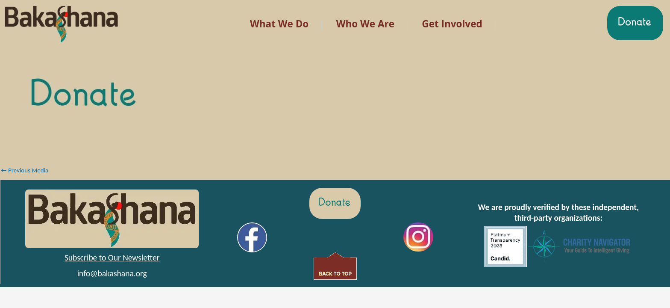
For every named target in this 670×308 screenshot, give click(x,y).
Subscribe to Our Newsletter (112, 257)
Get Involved (452, 23)
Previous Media (24, 170)
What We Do (279, 23)
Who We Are (365, 23)
